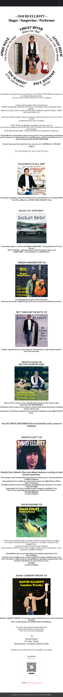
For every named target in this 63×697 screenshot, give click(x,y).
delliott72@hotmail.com (34, 683)
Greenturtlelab (46, 695)
